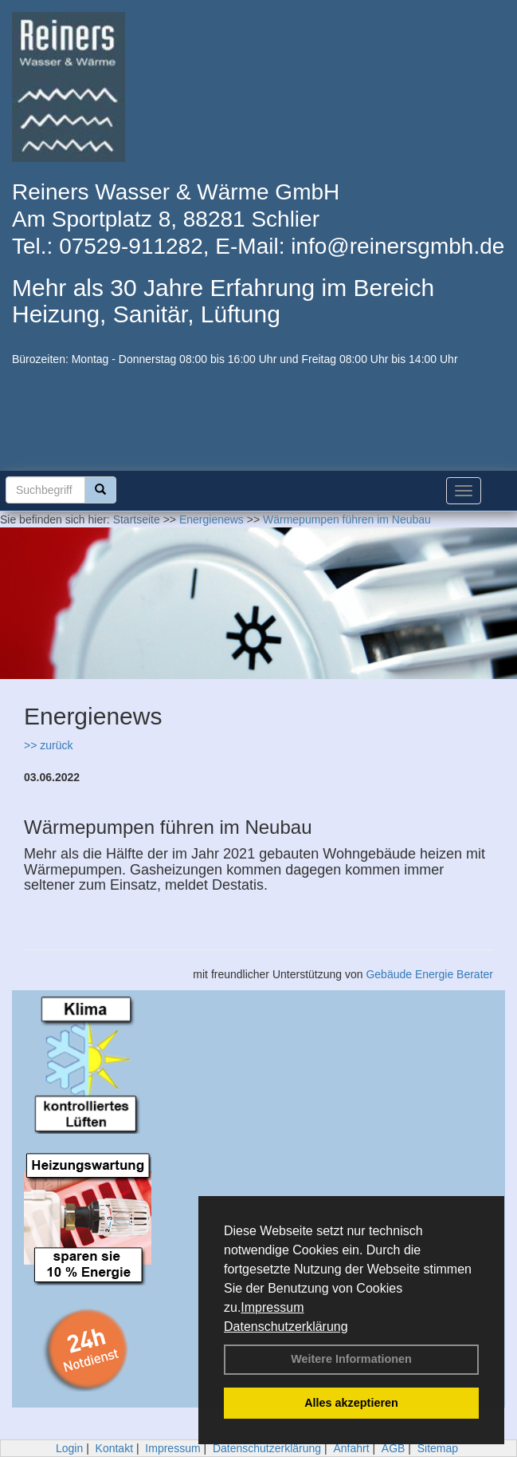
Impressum (272, 1307)
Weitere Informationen (351, 1358)
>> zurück (48, 745)
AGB (393, 1448)
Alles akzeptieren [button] (351, 1402)
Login (69, 1448)
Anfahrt (351, 1448)
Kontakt (114, 1448)
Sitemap (437, 1448)
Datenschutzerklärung (286, 1326)
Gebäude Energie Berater (429, 974)
